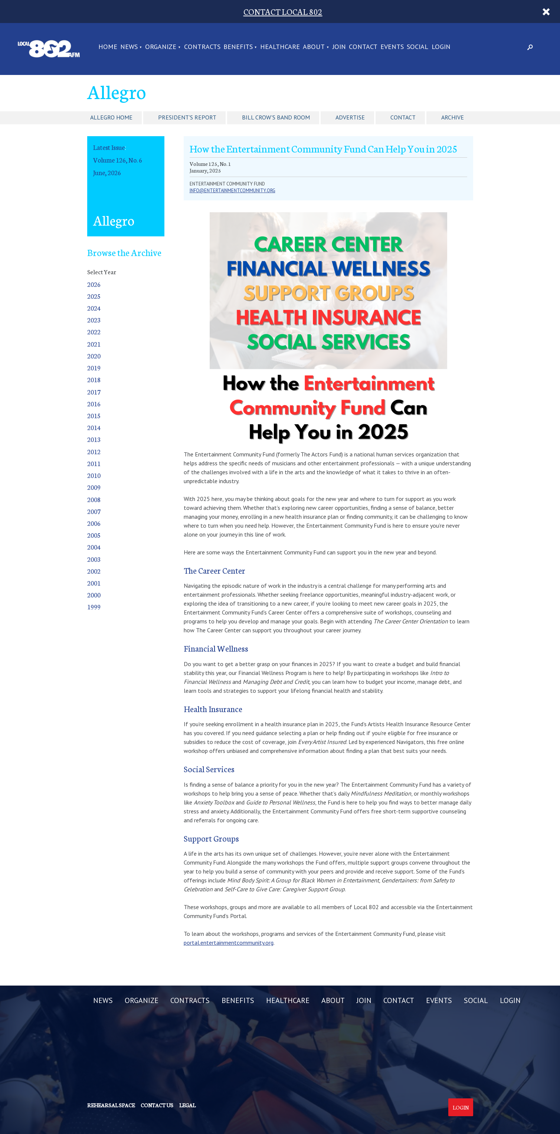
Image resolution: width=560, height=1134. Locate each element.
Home (107, 47)
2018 (94, 379)
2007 (94, 511)
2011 (94, 463)
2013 (94, 439)
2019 (94, 367)
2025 (94, 296)
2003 (94, 559)
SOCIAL (417, 47)
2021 (94, 343)
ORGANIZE (160, 47)
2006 (94, 523)
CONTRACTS (202, 47)
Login (461, 1107)
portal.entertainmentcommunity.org (229, 942)
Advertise (350, 117)
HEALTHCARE (280, 47)
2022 (94, 331)
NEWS (129, 47)
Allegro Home (111, 117)
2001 (94, 582)
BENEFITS (238, 47)
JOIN (339, 47)
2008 (94, 499)
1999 (94, 606)
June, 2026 (107, 172)
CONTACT (363, 47)
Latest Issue (109, 147)
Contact (403, 117)
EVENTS (392, 47)
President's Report (187, 117)
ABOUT (314, 47)
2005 (94, 535)
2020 (94, 355)
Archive (452, 117)
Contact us (157, 1105)
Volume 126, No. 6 (117, 159)
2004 (94, 546)
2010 (94, 475)
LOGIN (441, 47)
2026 (94, 284)
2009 (94, 487)
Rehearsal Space (111, 1105)
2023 (94, 319)
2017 (94, 391)
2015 (94, 415)
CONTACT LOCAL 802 (282, 11)
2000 (94, 594)
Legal (187, 1105)
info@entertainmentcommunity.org (232, 190)
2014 (94, 427)
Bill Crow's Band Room (276, 117)
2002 (94, 571)
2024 (94, 307)
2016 (94, 403)
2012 (94, 451)
